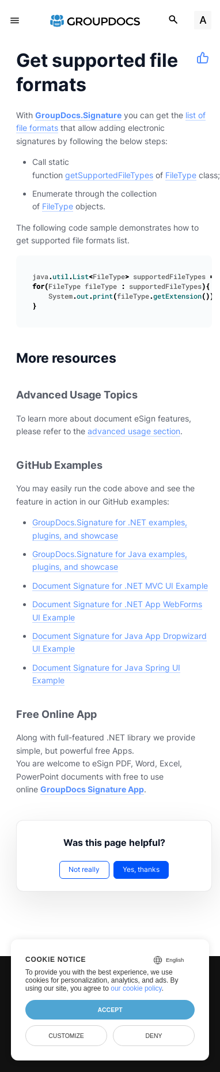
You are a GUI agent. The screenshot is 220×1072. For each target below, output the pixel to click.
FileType (180, 175)
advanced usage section (134, 431)
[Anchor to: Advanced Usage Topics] (150, 395)
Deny (153, 1035)
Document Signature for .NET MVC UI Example (120, 585)
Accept (109, 1009)
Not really (84, 869)
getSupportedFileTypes (109, 175)
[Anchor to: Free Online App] (109, 714)
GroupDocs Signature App (92, 789)
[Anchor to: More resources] (131, 357)
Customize (66, 1035)
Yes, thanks (141, 869)
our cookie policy (136, 988)
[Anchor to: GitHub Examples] (115, 465)
